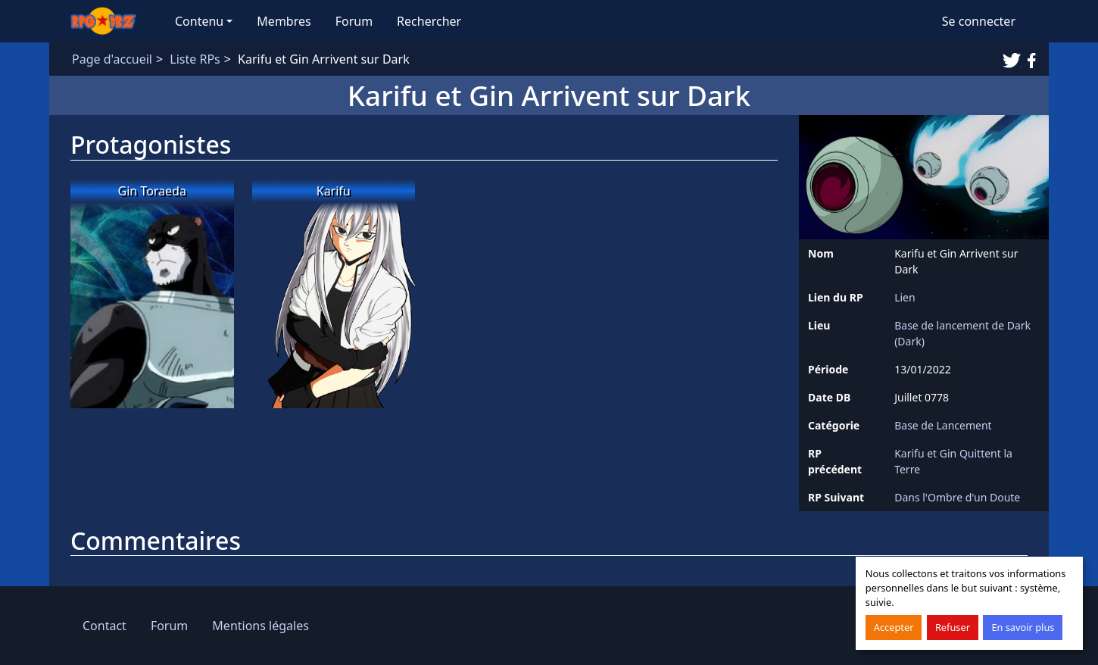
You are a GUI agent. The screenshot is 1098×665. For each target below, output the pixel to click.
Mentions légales (260, 625)
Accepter (894, 627)
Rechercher (429, 21)
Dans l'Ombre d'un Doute (957, 497)
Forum (354, 21)
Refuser (952, 627)
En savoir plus (1022, 627)
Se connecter (978, 21)
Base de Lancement (943, 425)
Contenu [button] (199, 21)
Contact (104, 625)
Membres (283, 21)
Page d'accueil (112, 59)
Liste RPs (195, 59)
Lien (905, 297)
